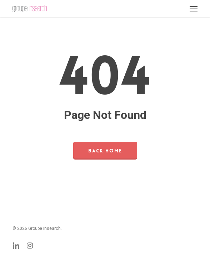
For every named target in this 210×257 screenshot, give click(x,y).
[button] (194, 8)
